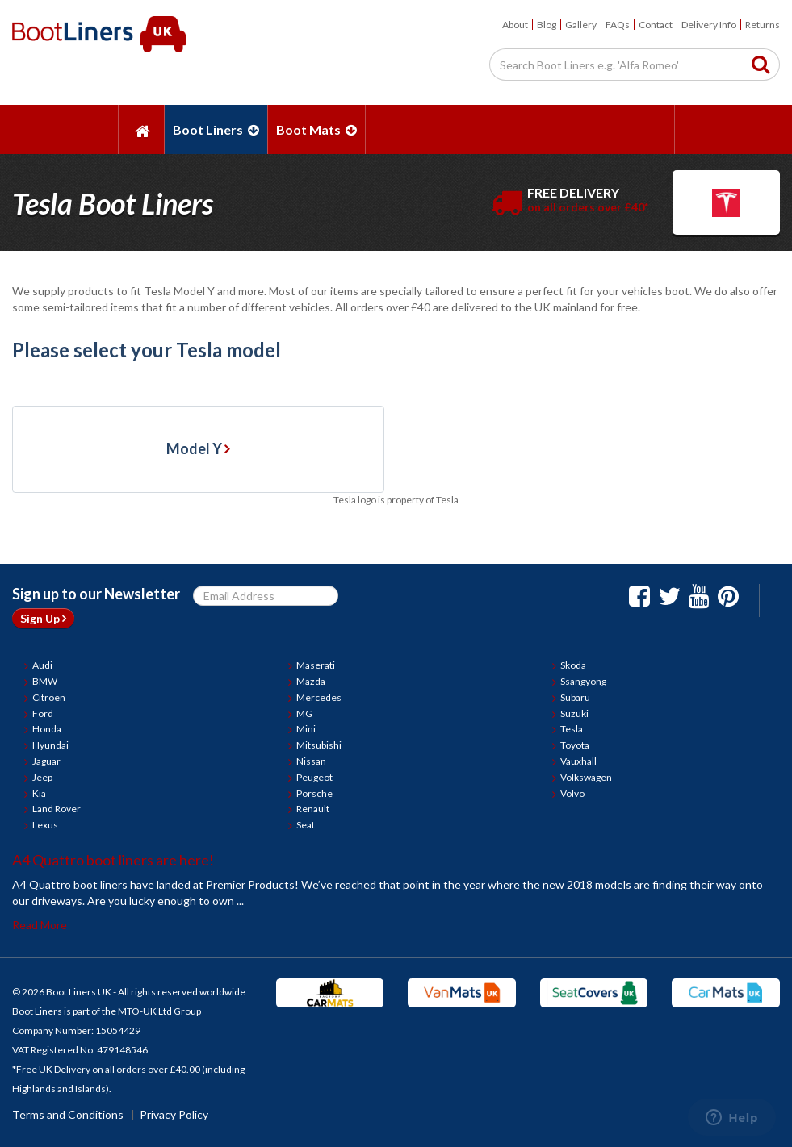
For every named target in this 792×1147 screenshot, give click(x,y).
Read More (39, 925)
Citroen (48, 697)
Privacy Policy (174, 1114)
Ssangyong (583, 681)
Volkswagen (586, 777)
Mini (306, 729)
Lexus (45, 825)
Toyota (574, 745)
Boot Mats (316, 129)
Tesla (571, 729)
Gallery (581, 25)
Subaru (575, 697)
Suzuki (574, 713)
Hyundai (50, 745)
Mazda (310, 681)
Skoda (573, 665)
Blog (546, 25)
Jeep (42, 777)
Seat (305, 825)
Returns (762, 25)
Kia (39, 793)
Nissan (311, 761)
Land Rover (56, 809)
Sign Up (43, 618)
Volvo (572, 793)
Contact (656, 25)
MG (304, 713)
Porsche (314, 793)
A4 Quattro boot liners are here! (113, 860)
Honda (46, 729)
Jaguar (46, 761)
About (515, 25)
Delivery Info (708, 25)
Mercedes (319, 697)
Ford (42, 713)
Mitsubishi (319, 745)
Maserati (315, 665)
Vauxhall (578, 761)
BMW (44, 681)
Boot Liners (216, 129)
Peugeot (314, 777)
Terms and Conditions (68, 1114)
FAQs (618, 25)
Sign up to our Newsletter (96, 594)
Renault (312, 809)
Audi (42, 665)
